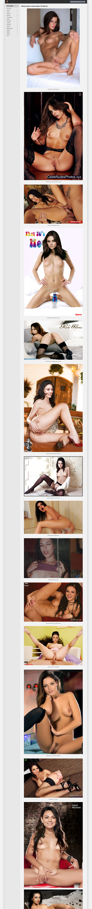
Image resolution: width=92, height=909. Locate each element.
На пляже (9, 21)
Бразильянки (10, 28)
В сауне (8, 33)
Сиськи (8, 10)
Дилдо (8, 31)
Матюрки (9, 24)
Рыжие (8, 26)
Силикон (9, 22)
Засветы (8, 15)
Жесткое (9, 13)
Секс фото (9, 8)
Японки (8, 30)
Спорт (8, 11)
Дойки (8, 19)
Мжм (8, 35)
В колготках (9, 17)
